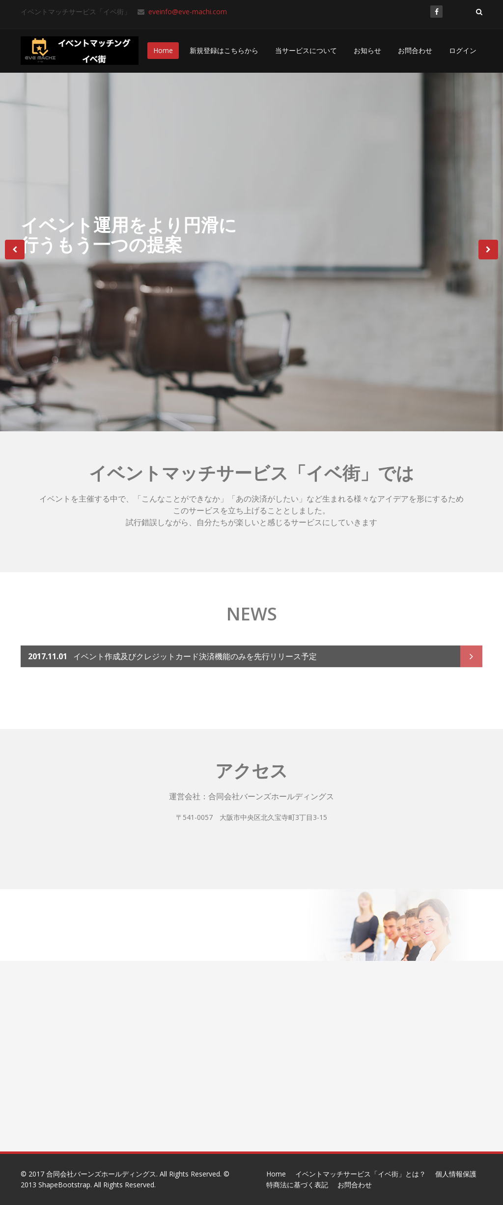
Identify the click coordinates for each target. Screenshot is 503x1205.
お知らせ (367, 50)
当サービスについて (306, 50)
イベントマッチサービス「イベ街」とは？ (360, 1173)
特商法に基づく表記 (297, 1184)
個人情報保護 (455, 1173)
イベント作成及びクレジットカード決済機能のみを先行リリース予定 (172, 653)
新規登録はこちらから (224, 50)
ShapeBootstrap (64, 1184)
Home (163, 50)
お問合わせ (415, 50)
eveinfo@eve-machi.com (186, 11)
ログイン (462, 50)
